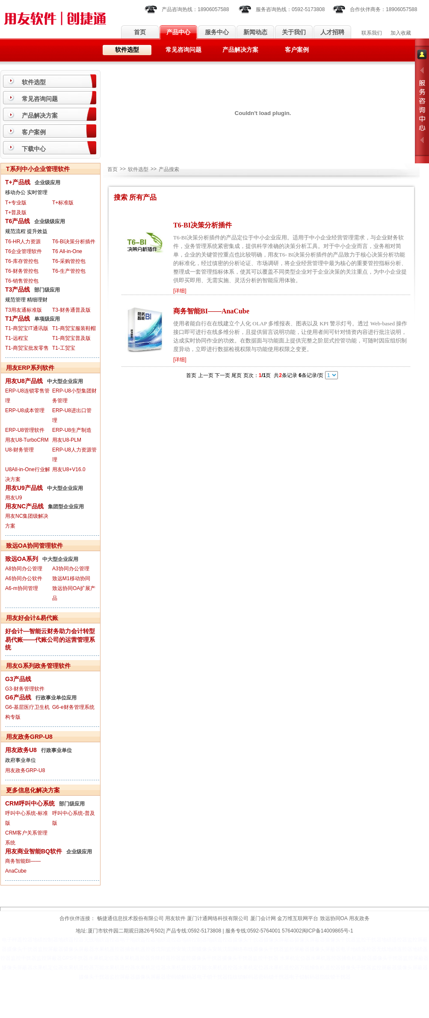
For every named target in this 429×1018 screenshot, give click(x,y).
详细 (180, 291)
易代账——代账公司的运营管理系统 (50, 643)
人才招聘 (332, 32)
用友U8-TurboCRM (27, 440)
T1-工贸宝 (63, 348)
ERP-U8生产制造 (72, 430)
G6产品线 (18, 697)
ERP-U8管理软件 (24, 430)
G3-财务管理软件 (24, 689)
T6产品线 (17, 221)
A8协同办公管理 (23, 569)
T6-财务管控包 (21, 271)
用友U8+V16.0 (69, 469)
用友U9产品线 (24, 487)
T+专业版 (16, 203)
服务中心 (217, 32)
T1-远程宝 (16, 338)
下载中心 (34, 148)
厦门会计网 (263, 918)
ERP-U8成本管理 (24, 410)
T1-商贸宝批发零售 (27, 348)
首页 (140, 32)
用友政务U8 (21, 750)
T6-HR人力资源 (23, 242)
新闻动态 (255, 32)
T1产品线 (17, 318)
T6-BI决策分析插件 (73, 242)
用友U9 (13, 498)
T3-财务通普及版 (71, 310)
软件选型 (127, 50)
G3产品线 (18, 679)
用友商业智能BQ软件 (33, 851)
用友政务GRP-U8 (25, 770)
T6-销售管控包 (21, 281)
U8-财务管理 (19, 450)
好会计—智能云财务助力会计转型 (50, 631)
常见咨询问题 (183, 50)
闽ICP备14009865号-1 (327, 931)
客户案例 (297, 50)
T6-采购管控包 (69, 261)
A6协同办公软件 (23, 578)
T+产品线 (17, 182)
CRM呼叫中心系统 (30, 803)
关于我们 (294, 32)
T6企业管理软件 (23, 251)
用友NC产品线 (24, 506)
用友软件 (175, 918)
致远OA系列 (21, 558)
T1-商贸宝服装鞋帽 (74, 328)
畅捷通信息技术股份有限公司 (130, 918)
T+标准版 (63, 203)
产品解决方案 (240, 50)
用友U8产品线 (24, 381)
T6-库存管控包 (21, 261)
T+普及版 (16, 212)
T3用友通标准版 (23, 310)
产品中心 (178, 32)
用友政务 (359, 918)
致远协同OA (334, 918)
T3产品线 (17, 289)
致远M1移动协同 (71, 578)
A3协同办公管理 (70, 569)
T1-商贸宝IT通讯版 (26, 328)
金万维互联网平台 (297, 918)
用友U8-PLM (66, 440)
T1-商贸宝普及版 (71, 338)
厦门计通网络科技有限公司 (218, 918)
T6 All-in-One (67, 251)
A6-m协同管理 (21, 588)
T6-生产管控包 (69, 271)
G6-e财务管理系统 (73, 707)
